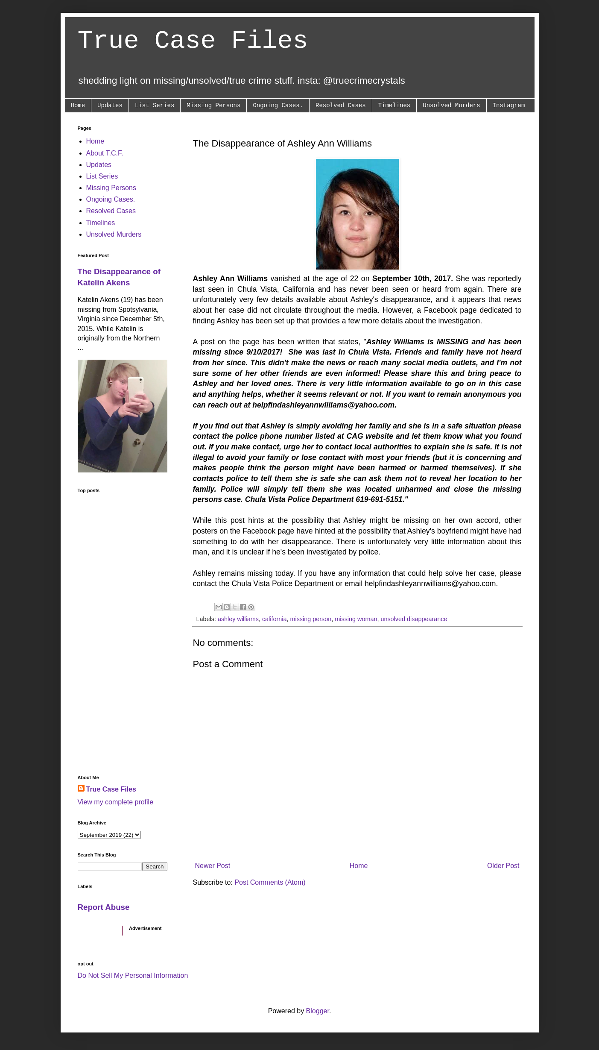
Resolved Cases (341, 105)
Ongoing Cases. (278, 105)
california (274, 619)
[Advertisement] (122, 634)
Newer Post (213, 865)
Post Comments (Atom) (269, 882)
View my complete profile (116, 802)
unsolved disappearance (413, 619)
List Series (154, 105)
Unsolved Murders (451, 105)
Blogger (317, 1011)
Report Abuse (104, 907)
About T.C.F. (104, 153)
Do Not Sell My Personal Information (133, 975)
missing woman (356, 619)
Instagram (509, 105)
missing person (310, 619)
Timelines (394, 105)
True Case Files (193, 41)
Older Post (503, 865)
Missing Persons (213, 105)
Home (78, 105)
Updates (110, 105)
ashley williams (238, 619)
